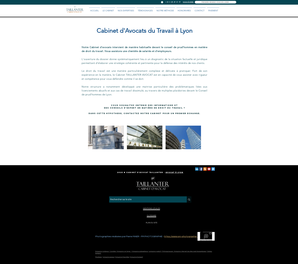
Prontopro (98, 257)
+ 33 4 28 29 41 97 (173, 2)
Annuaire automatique (140, 251)
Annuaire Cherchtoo (122, 257)
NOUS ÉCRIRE (188, 2)
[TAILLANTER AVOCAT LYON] (201, 169)
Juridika (113, 251)
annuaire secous (108, 257)
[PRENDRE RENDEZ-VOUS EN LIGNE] (215, 2)
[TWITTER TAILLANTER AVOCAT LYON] (213, 169)
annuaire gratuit (155, 251)
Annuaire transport (136, 257)
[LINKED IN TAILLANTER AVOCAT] (197, 169)
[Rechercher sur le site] (145, 199)
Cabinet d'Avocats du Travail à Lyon (144, 30)
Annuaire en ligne (124, 251)
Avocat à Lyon (174, 172)
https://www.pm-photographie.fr (181, 236)
